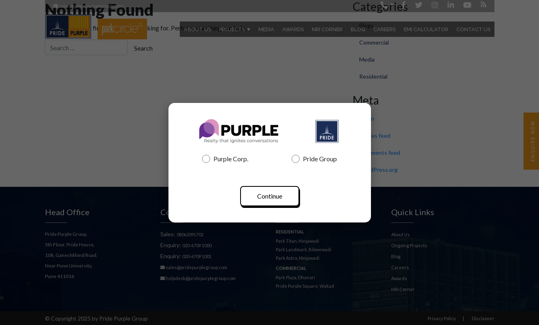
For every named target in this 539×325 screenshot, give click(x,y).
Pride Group (314, 159)
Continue (269, 196)
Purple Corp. (225, 159)
